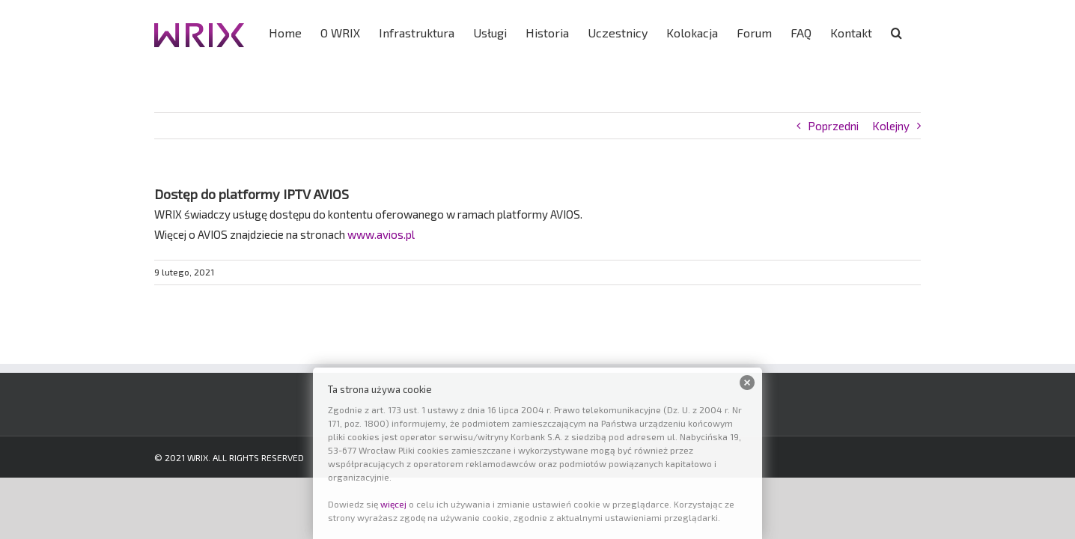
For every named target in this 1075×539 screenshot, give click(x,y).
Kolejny (891, 126)
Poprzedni (833, 126)
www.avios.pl (381, 234)
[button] (915, 31)
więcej (393, 504)
